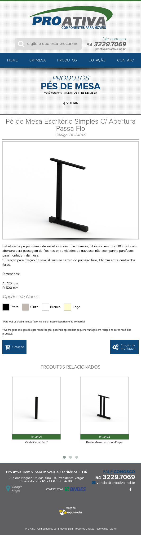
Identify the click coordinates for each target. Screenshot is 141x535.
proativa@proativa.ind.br (110, 49)
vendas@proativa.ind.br (115, 483)
